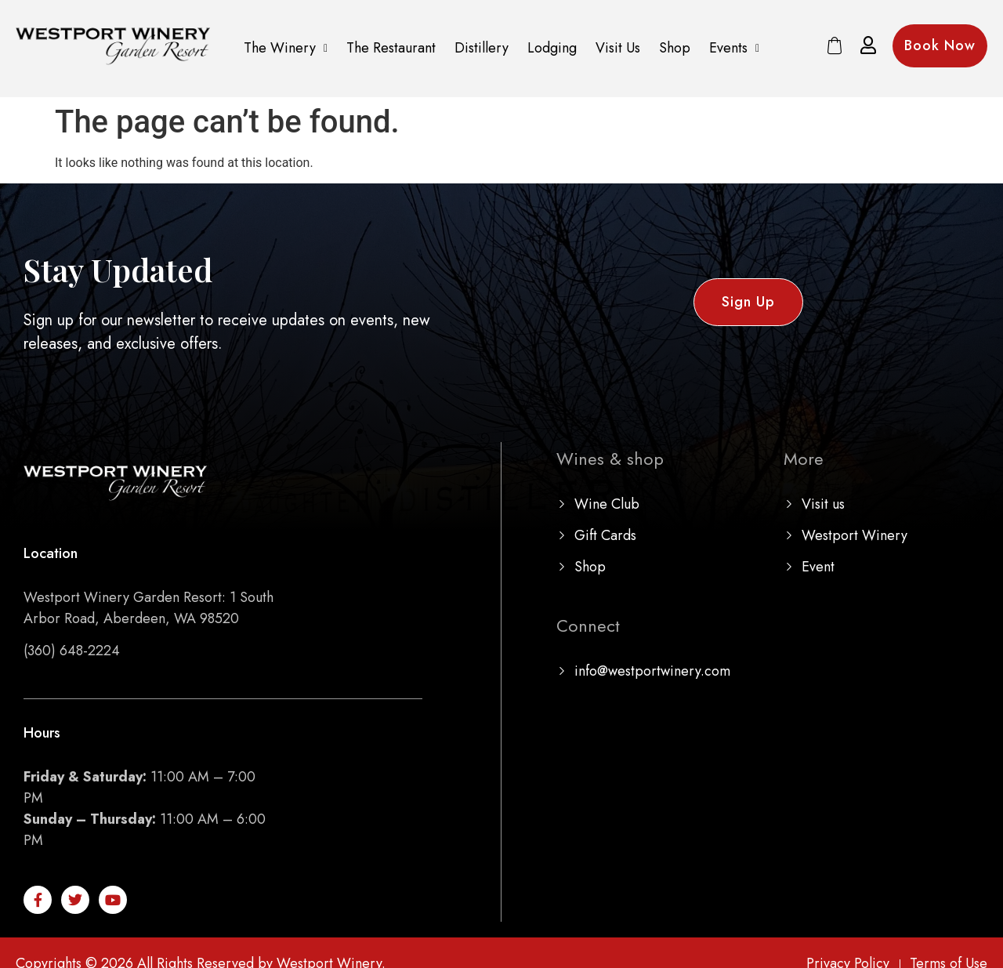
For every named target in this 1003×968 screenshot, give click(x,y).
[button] (285, 48)
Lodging (552, 48)
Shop (674, 48)
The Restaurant (391, 48)
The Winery (286, 48)
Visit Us (618, 48)
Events (734, 48)
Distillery (481, 48)
